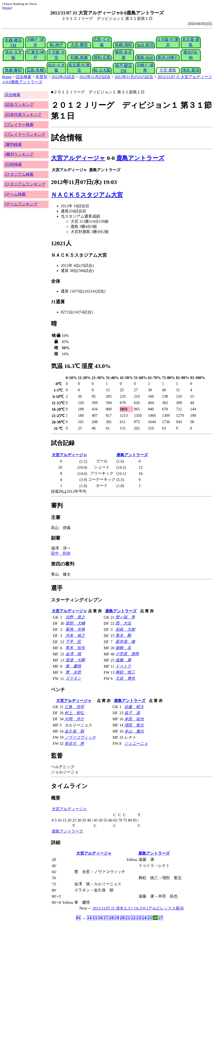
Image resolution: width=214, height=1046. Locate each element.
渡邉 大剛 (75, 660)
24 (144, 918)
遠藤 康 (123, 660)
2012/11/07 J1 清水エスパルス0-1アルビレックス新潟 (138, 908)
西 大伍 (123, 623)
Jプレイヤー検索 (19, 125)
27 (161, 918)
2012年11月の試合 (94, 77)
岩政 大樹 (125, 629)
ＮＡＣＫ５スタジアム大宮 (87, 195)
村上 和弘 (74, 713)
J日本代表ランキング (23, 114)
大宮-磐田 (79, 45)
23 (139, 918)
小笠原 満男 (127, 654)
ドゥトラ (123, 666)
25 (150, 918)
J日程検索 (13, 164)
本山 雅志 (134, 731)
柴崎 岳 (123, 648)
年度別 (41, 77)
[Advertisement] (83, 959)
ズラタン (73, 678)
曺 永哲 (73, 672)
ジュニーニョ (136, 743)
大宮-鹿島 (167, 70)
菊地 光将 (75, 629)
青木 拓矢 (75, 648)
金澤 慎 (73, 654)
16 (100, 918)
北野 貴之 (75, 617)
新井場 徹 (125, 642)
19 (117, 918)
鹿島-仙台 (145, 57)
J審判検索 (13, 144)
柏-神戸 (56, 45)
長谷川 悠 (74, 743)
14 (89, 918)
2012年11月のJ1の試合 (134, 77)
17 (106, 918)
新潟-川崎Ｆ (167, 57)
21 (128, 918)
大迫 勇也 (125, 678)
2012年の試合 (63, 77)
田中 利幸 (61, 553)
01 (78, 918)
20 (122, 918)
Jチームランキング (21, 204)
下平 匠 (73, 642)
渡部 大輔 (75, 623)
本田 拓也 (134, 719)
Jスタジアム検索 (19, 174)
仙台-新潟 (145, 45)
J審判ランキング (19, 154)
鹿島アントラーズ (140, 158)
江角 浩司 (74, 707)
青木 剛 (123, 635)
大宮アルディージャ (78, 158)
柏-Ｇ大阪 (101, 70)
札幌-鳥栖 (79, 57)
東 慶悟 (73, 666)
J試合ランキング (19, 104)
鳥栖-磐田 (13, 70)
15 (95, 918)
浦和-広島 (101, 57)
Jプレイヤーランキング (25, 134)
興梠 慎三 (125, 672)
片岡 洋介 (74, 719)
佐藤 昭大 (134, 707)
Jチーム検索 (15, 194)
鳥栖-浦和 (123, 45)
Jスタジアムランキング (25, 184)
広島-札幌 (35, 70)
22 (133, 918)
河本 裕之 (75, 635)
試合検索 (23, 77)
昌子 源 (132, 713)
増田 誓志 (134, 725)
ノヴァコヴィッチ (80, 737)
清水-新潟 (190, 70)
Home (7, 8)
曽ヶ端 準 (125, 617)
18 (111, 918)
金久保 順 (74, 731)
